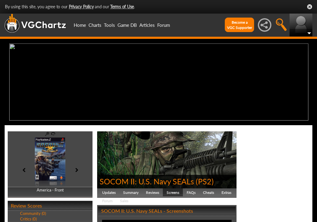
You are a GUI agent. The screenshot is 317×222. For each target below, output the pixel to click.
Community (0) (33, 213)
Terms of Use (122, 6)
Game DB (127, 25)
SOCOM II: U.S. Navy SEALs (147, 181)
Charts (95, 25)
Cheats (208, 192)
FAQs (191, 192)
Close (309, 6)
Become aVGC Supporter (239, 25)
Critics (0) (28, 218)
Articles (147, 25)
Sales (124, 201)
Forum (163, 25)
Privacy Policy (81, 6)
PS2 (205, 181)
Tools (109, 25)
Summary (130, 192)
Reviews (152, 192)
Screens (173, 192)
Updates (109, 192)
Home (80, 25)
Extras (226, 192)
